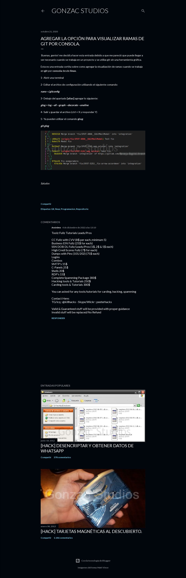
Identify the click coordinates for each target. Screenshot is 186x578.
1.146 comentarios (63, 537)
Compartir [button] (46, 204)
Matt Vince (102, 567)
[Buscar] (143, 10)
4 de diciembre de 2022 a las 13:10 (79, 227)
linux (57, 209)
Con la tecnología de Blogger (93, 561)
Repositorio (82, 209)
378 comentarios (62, 457)
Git (52, 209)
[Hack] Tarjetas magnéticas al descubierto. (91, 531)
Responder (58, 318)
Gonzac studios (80, 11)
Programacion (68, 209)
